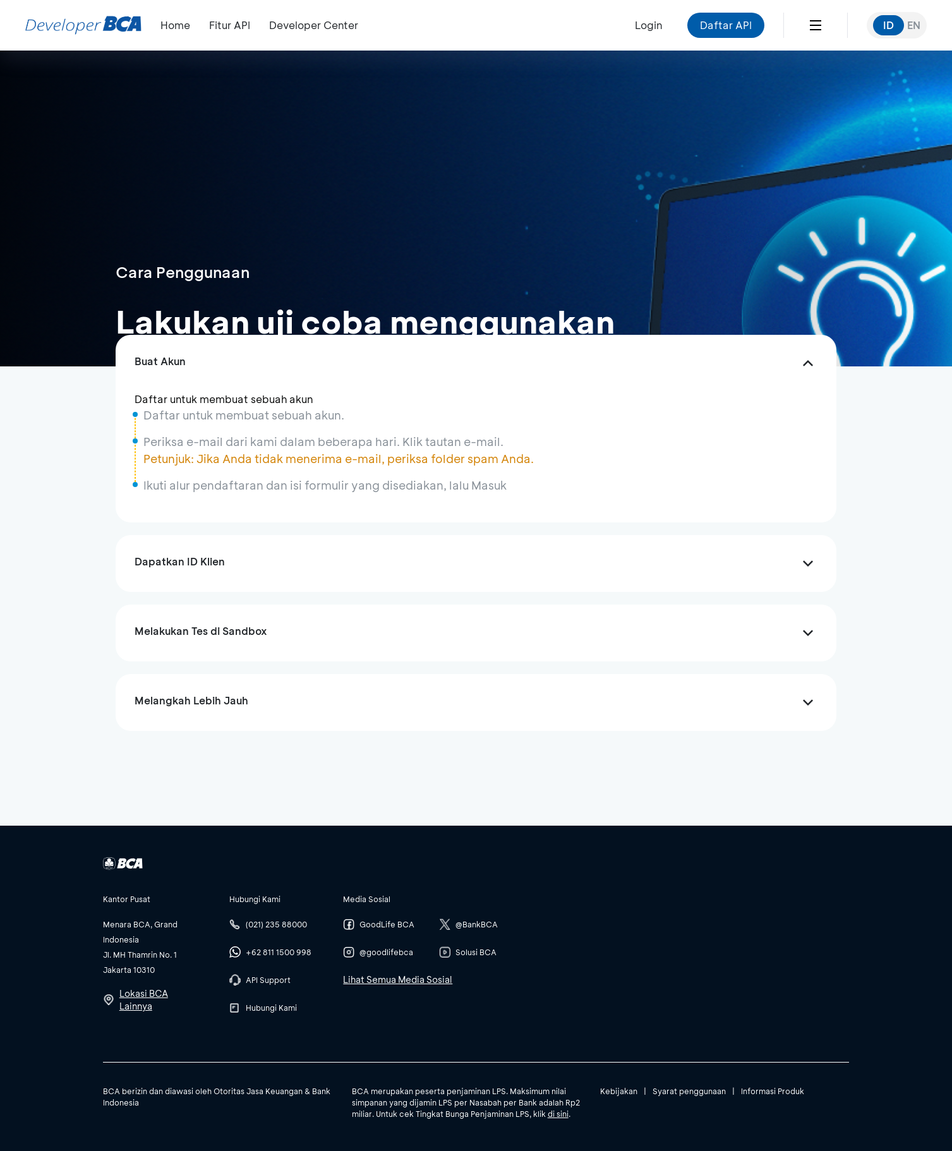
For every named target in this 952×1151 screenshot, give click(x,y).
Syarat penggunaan (689, 1091)
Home (175, 25)
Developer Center (313, 25)
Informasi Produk (772, 1091)
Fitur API (229, 25)
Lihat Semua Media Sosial (397, 979)
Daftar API (726, 25)
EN (913, 25)
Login (648, 25)
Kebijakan (618, 1091)
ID (888, 25)
